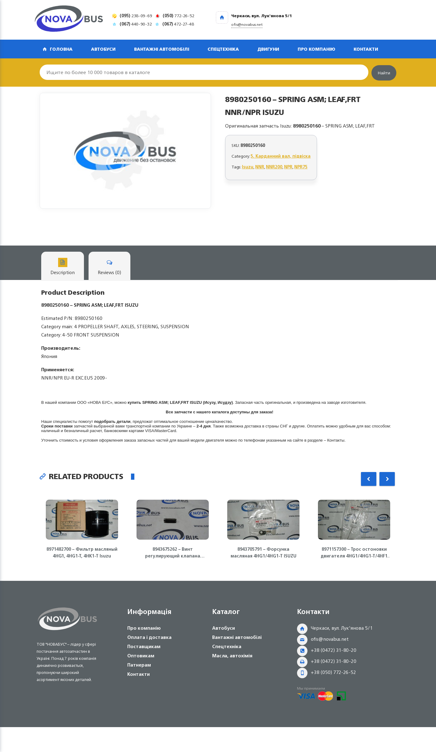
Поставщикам (144, 646)
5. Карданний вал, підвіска (281, 156)
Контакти (366, 49)
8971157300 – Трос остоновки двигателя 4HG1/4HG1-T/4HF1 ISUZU (354, 552)
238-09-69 (136, 15)
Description (62, 267)
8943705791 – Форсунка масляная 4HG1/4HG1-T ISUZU (263, 552)
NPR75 (300, 167)
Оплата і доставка (149, 637)
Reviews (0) (109, 267)
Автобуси (103, 49)
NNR (259, 167)
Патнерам (139, 665)
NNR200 (274, 167)
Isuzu (247, 167)
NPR (288, 167)
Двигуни (268, 49)
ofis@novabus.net (330, 639)
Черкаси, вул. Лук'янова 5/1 (342, 628)
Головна (61, 49)
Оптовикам (140, 656)
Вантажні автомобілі (161, 49)
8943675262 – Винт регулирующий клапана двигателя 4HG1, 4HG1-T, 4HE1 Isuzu (172, 552)
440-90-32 (136, 24)
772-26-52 (178, 15)
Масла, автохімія (232, 656)
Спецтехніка (223, 49)
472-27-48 (178, 24)
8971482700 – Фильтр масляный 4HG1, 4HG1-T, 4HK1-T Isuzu (81, 552)
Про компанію (316, 49)
